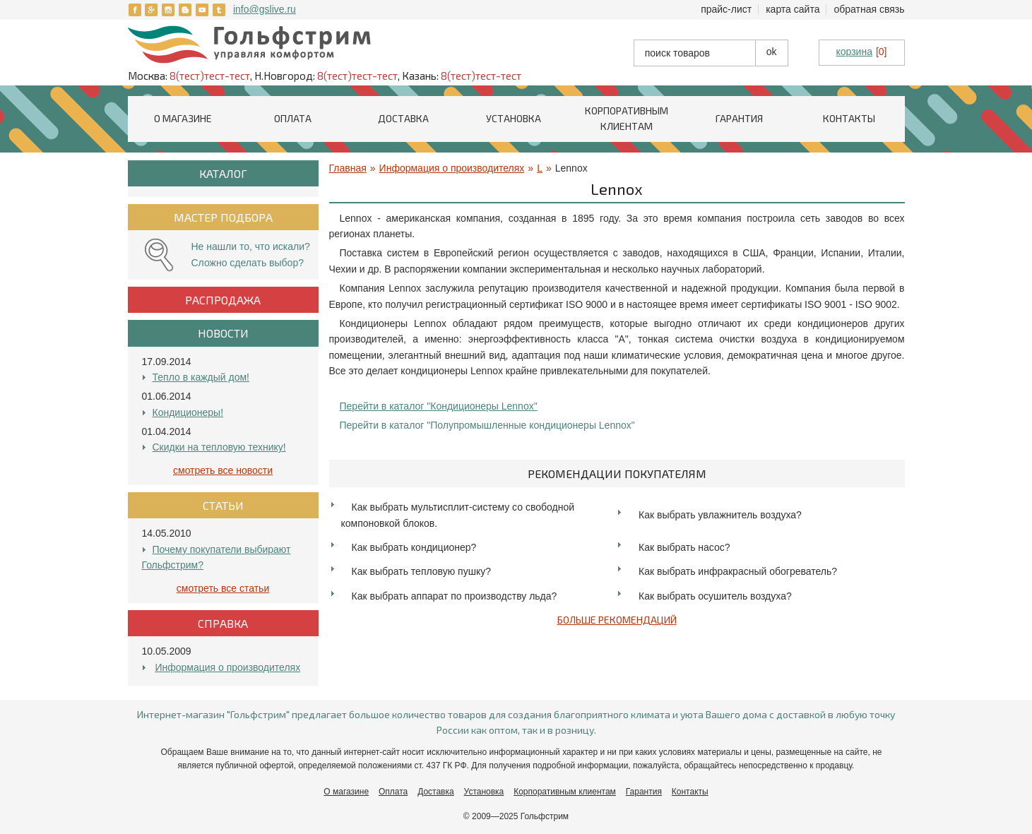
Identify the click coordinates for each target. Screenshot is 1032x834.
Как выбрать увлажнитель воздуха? (720, 514)
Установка (513, 118)
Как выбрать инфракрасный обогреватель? (738, 571)
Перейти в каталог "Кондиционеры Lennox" (439, 406)
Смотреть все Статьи (223, 588)
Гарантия (739, 118)
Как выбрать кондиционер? (414, 547)
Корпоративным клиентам (565, 792)
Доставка (403, 118)
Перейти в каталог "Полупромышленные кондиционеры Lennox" (487, 425)
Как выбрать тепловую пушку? (421, 571)
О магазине (183, 118)
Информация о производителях (227, 667)
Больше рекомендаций (617, 620)
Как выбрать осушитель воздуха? (715, 596)
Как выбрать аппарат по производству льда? (454, 596)
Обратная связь (869, 9)
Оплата (293, 118)
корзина (854, 51)
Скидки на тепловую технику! (219, 447)
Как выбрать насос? (684, 547)
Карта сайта (792, 9)
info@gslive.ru (264, 9)
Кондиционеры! (188, 412)
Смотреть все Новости (223, 470)
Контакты (849, 118)
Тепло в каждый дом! (201, 377)
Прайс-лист (726, 9)
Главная (348, 168)
